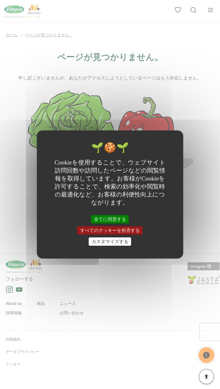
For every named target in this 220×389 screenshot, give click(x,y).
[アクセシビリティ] (206, 376)
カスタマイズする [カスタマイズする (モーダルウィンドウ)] (110, 241)
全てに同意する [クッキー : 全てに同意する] (110, 219)
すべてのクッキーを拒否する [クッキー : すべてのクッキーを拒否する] (110, 230)
